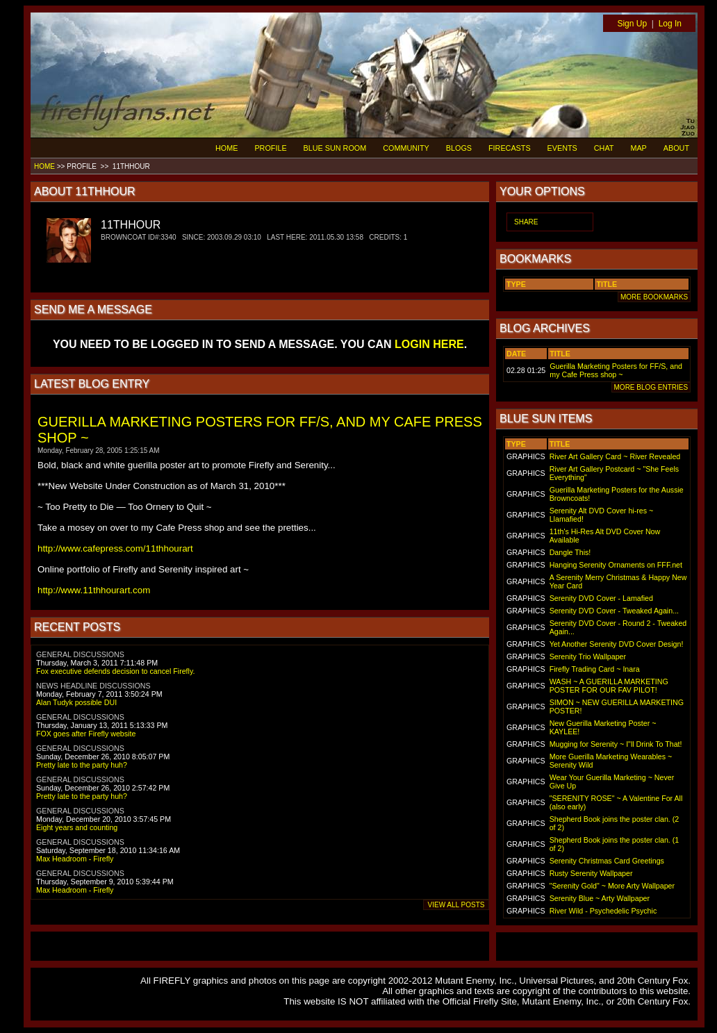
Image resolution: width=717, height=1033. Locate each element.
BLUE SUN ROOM (335, 148)
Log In (670, 23)
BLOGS (459, 148)
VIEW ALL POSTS (456, 905)
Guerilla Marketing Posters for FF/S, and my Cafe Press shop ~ (616, 370)
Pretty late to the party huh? (81, 765)
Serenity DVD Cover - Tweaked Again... (614, 610)
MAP (638, 148)
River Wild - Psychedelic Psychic (603, 911)
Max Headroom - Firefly (74, 858)
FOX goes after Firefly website (85, 733)
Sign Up (632, 23)
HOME (226, 148)
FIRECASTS (509, 148)
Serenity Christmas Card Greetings (607, 861)
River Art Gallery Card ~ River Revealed (615, 456)
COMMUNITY (406, 148)
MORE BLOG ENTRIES (651, 387)
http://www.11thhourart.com (94, 590)
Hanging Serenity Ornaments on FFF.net (616, 565)
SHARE (526, 222)
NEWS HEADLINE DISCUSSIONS (93, 685)
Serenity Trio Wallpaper (588, 656)
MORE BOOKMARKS (654, 297)
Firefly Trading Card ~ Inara (595, 669)
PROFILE (270, 148)
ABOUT (676, 148)
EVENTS (562, 148)
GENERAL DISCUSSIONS (80, 654)
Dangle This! (570, 552)
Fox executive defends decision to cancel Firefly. (115, 671)
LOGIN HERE (429, 344)
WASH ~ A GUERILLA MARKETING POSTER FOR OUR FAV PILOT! (609, 685)
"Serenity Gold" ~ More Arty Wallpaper (612, 886)
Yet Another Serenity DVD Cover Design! (617, 644)
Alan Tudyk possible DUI (76, 702)
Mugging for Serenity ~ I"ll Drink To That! (616, 744)
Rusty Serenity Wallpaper (591, 873)
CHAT (604, 148)
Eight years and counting (76, 827)
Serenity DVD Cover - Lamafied (601, 598)
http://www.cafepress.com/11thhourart (115, 548)
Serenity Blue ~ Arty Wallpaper (600, 898)
